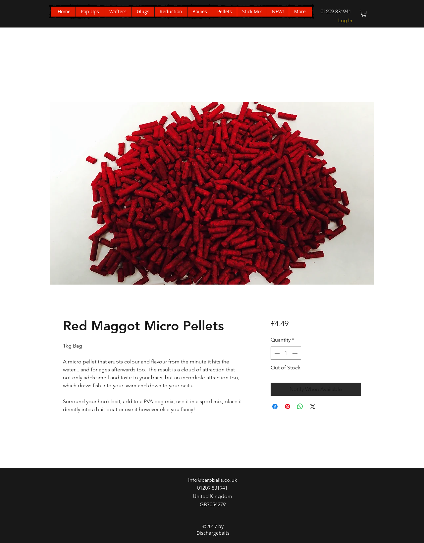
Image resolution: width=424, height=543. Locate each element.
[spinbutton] (286, 353)
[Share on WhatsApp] (300, 406)
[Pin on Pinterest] (288, 406)
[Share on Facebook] (275, 406)
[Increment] (295, 353)
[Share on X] (313, 406)
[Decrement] (276, 353)
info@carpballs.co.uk (212, 480)
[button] (364, 13)
